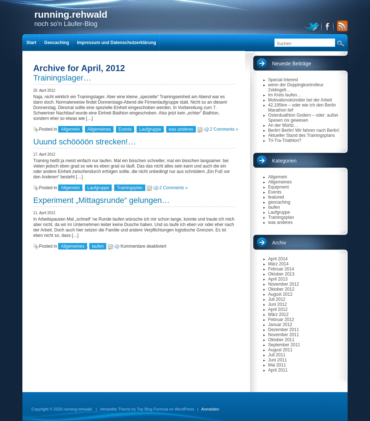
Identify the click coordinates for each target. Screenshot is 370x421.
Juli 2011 (276, 354)
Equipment (278, 187)
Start (31, 42)
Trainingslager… (62, 77)
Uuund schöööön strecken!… (84, 141)
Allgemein (70, 129)
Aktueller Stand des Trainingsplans (301, 135)
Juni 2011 (277, 360)
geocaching (279, 202)
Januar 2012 (280, 324)
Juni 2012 (277, 304)
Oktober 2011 (281, 339)
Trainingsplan (130, 187)
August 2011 (280, 349)
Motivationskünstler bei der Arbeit (300, 100)
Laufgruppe (150, 129)
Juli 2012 (276, 299)
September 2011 (284, 344)
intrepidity (108, 409)
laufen (98, 246)
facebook (328, 26)
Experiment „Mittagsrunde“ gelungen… (101, 200)
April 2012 (278, 309)
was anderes (181, 129)
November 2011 (283, 334)
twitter (313, 26)
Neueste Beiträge (291, 63)
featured (276, 197)
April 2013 (278, 279)
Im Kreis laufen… (284, 94)
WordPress (184, 409)
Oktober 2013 (281, 274)
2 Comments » (224, 129)
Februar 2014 (281, 269)
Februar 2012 (281, 319)
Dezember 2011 (283, 329)
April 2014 (278, 258)
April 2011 (278, 370)
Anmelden (210, 409)
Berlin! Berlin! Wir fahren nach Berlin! (303, 130)
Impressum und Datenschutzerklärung (116, 42)
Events (125, 129)
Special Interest (283, 79)
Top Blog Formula (152, 409)
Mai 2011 (277, 365)
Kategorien (284, 161)
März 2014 (278, 263)
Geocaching (56, 42)
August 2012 (280, 294)
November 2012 (283, 284)
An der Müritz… (283, 125)
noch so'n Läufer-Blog (70, 18)
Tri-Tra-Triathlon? (284, 140)
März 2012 (278, 314)
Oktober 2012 (281, 289)
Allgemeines (99, 129)
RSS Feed (341, 26)
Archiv (279, 243)
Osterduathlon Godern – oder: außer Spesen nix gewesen (303, 118)
